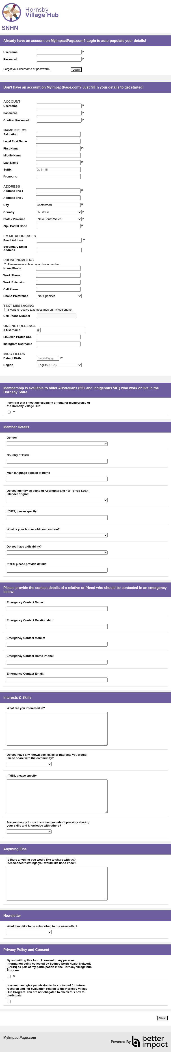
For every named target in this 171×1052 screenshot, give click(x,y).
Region (8, 365)
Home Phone (12, 268)
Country (9, 212)
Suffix (7, 169)
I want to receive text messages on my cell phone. (40, 309)
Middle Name (12, 155)
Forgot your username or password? (26, 69)
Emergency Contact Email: (25, 673)
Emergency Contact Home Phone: (30, 656)
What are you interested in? (26, 708)
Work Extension (14, 282)
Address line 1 (13, 191)
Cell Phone (10, 289)
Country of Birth (18, 455)
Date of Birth (12, 358)
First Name (10, 148)
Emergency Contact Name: (25, 602)
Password (10, 59)
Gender (12, 437)
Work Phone (11, 275)
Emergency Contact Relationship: (30, 620)
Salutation (10, 134)
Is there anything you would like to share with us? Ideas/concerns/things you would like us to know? (41, 861)
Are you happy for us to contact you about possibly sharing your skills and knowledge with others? (48, 823)
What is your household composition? (33, 529)
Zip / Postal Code (15, 226)
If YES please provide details (26, 564)
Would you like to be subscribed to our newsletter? (42, 926)
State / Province (14, 219)
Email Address (13, 240)
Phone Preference (15, 296)
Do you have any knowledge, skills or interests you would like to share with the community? (47, 756)
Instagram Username (17, 344)
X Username (11, 330)
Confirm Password (16, 120)
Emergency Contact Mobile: (26, 638)
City (6, 205)
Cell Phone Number (16, 316)
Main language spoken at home (28, 472)
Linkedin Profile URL (17, 337)
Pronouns (10, 176)
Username (10, 52)
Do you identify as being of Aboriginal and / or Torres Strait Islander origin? (47, 492)
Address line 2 (13, 197)
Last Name (10, 162)
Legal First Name (15, 141)
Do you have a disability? (24, 546)
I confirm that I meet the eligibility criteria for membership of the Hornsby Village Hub (48, 404)
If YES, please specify (22, 511)
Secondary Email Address (15, 248)
